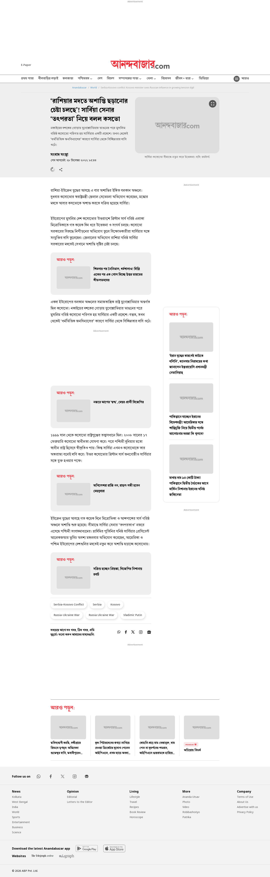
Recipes (134, 807)
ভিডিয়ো (204, 79)
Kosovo (115, 604)
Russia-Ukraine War (67, 615)
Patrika (186, 817)
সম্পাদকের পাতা (130, 79)
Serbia (97, 604)
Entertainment (21, 822)
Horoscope (136, 817)
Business (17, 827)
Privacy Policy (245, 812)
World (93, 88)
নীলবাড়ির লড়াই (48, 79)
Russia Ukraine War (101, 615)
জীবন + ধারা (184, 79)
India (15, 807)
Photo (186, 802)
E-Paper (26, 65)
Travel (133, 802)
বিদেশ (110, 79)
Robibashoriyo (191, 812)
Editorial (72, 797)
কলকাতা (68, 79)
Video (185, 807)
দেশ (100, 79)
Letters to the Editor (79, 802)
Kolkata (16, 797)
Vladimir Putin (132, 615)
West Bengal (20, 802)
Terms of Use (245, 797)
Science (16, 832)
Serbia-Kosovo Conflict (69, 604)
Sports (16, 817)
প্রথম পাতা (27, 79)
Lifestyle (135, 797)
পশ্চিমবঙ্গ (85, 79)
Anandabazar (79, 88)
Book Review (138, 812)
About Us (242, 802)
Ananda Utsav (190, 797)
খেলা (152, 79)
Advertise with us (247, 807)
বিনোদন (166, 79)
